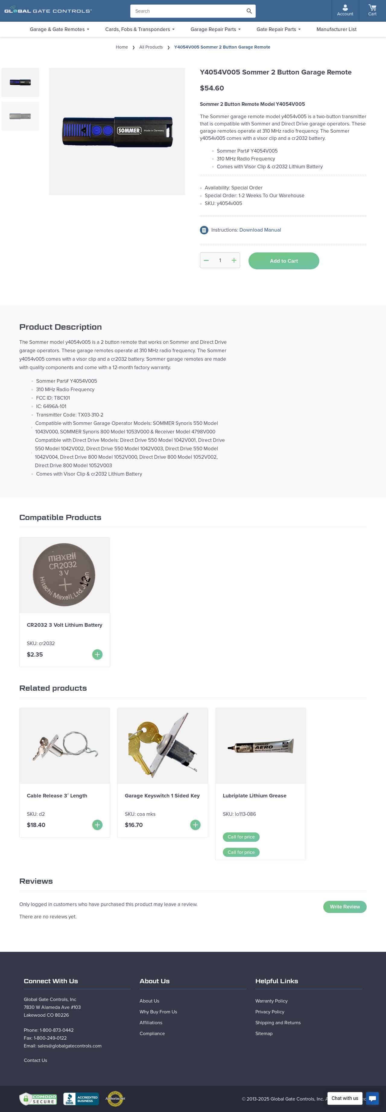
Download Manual (260, 230)
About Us (149, 1001)
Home (122, 47)
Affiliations (151, 1023)
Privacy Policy (269, 1012)
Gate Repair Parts (276, 29)
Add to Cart (284, 261)
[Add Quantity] (234, 260)
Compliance (152, 1034)
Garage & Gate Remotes (57, 29)
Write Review (345, 906)
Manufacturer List (336, 29)
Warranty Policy (271, 1001)
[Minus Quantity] (206, 260)
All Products (151, 47)
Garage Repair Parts (213, 29)
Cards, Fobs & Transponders (137, 29)
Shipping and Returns (278, 1023)
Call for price (241, 837)
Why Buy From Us (158, 1012)
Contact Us (35, 1060)
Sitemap (264, 1034)
